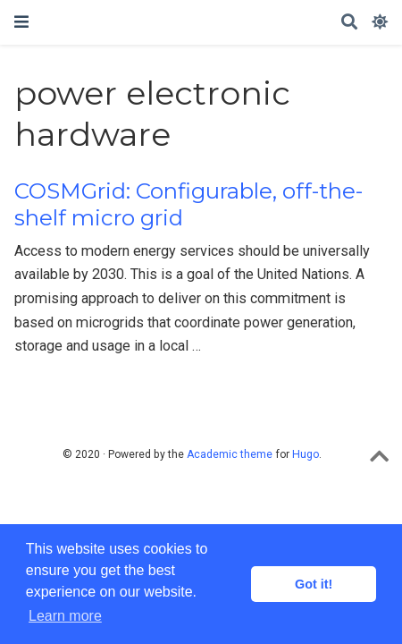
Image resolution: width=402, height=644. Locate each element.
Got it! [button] (313, 584)
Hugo (305, 454)
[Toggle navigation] (21, 22)
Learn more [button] (65, 615)
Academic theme (229, 454)
